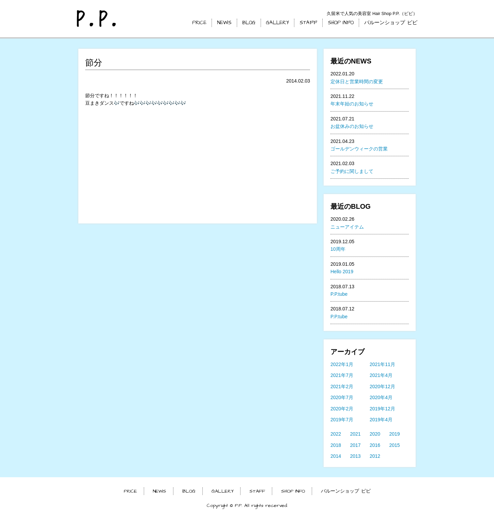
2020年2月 (341, 408)
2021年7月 (341, 375)
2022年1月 (341, 364)
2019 (394, 434)
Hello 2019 (341, 271)
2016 (375, 445)
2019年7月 (341, 419)
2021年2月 (341, 386)
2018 (335, 445)
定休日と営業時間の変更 (356, 81)
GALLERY (277, 22)
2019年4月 (381, 419)
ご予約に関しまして (351, 171)
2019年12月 (382, 408)
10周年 (337, 249)
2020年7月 (341, 397)
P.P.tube (339, 294)
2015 (394, 445)
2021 (355, 434)
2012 (375, 456)
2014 (335, 456)
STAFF (308, 22)
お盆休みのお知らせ (351, 126)
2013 (355, 456)
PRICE (199, 22)
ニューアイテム (347, 227)
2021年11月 (382, 364)
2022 (335, 434)
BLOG (249, 22)
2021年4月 (381, 375)
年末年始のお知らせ (351, 103)
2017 (355, 445)
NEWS (224, 22)
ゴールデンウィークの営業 (359, 148)
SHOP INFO (341, 22)
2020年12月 (382, 386)
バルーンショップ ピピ (390, 22)
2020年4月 (381, 397)
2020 (375, 434)
